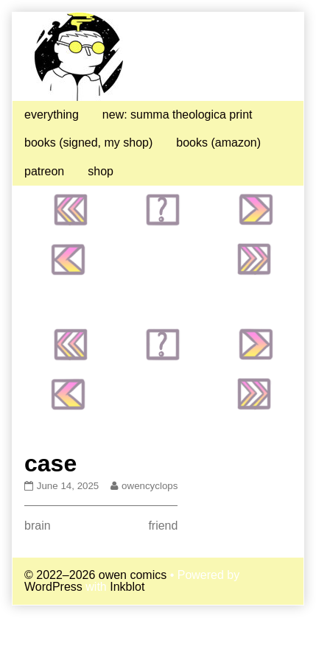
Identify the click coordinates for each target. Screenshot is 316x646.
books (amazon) (218, 142)
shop (100, 171)
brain (37, 525)
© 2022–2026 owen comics (95, 575)
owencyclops (149, 485)
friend (163, 525)
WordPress (53, 586)
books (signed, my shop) (88, 142)
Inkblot (127, 586)
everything (51, 114)
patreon (44, 171)
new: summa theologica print (177, 114)
